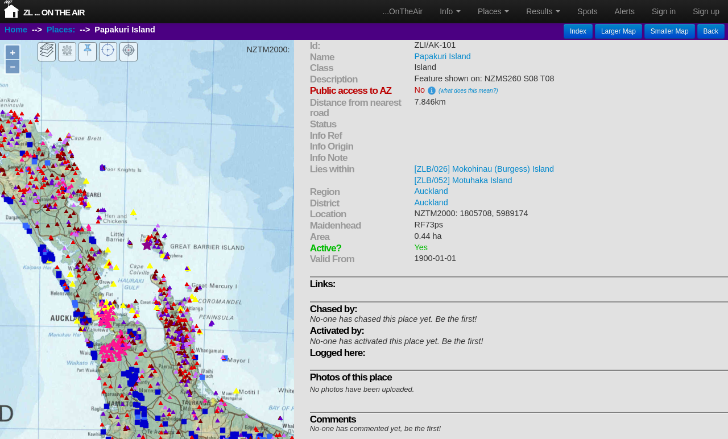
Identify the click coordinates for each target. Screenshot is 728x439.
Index (578, 31)
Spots (587, 11)
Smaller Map (670, 31)
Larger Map (618, 31)
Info (450, 11)
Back (711, 31)
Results (543, 11)
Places (493, 11)
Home (16, 30)
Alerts (625, 11)
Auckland (431, 191)
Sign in (664, 11)
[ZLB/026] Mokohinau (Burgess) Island (485, 168)
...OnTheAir (403, 11)
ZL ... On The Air (54, 12)
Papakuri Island (443, 56)
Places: (61, 30)
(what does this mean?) (468, 91)
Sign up (706, 11)
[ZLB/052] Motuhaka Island (463, 180)
